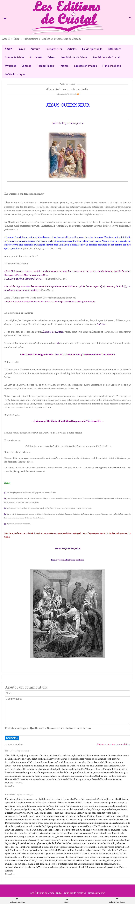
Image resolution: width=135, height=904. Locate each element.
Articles (71, 49)
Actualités (36, 57)
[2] (5, 498)
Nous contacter (96, 892)
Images (64, 65)
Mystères (10, 65)
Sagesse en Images (85, 65)
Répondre (9, 786)
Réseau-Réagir (45, 65)
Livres (21, 49)
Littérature (114, 49)
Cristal (51, 57)
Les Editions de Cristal (74, 57)
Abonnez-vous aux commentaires (113, 744)
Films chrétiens (111, 65)
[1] (5, 492)
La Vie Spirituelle (92, 49)
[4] (5, 514)
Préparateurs (54, 49)
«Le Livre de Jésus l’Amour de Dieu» (23, 278)
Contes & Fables (14, 57)
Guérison (101, 324)
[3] (5, 508)
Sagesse (26, 65)
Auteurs (35, 49)
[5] (57, 343)
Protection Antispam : (48, 728)
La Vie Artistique (15, 74)
